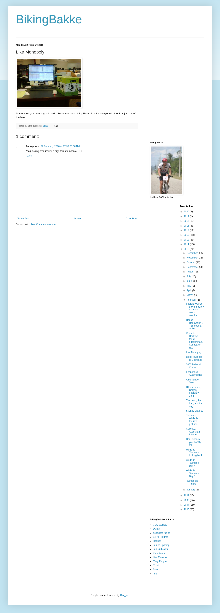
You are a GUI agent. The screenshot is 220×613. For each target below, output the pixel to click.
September (193, 267)
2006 (187, 509)
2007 (187, 504)
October (191, 262)
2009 (187, 495)
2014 (187, 230)
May (189, 285)
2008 (187, 500)
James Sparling (161, 545)
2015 (187, 225)
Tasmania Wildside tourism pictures (192, 420)
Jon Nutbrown (160, 549)
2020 (187, 211)
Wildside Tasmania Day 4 (192, 463)
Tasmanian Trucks (192, 482)
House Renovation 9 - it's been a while (194, 324)
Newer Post (23, 218)
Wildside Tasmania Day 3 (192, 473)
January (191, 489)
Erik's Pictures (160, 537)
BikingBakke (49, 19)
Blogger (124, 595)
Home (77, 218)
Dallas (156, 528)
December (192, 253)
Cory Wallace (160, 524)
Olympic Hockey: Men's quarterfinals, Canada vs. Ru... (194, 340)
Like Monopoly (193, 352)
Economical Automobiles (194, 373)
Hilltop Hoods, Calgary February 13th (193, 391)
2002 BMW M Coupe (193, 366)
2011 (187, 244)
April (189, 290)
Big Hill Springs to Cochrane (194, 358)
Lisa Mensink (160, 557)
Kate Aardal (159, 553)
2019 (187, 216)
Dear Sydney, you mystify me (193, 442)
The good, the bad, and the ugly (194, 403)
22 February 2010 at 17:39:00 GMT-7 (60, 146)
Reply (29, 156)
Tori (155, 573)
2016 (187, 221)
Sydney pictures (194, 410)
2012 (187, 239)
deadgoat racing (161, 533)
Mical (156, 565)
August (191, 271)
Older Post (131, 218)
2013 (187, 235)
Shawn (156, 569)
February (192, 299)
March (190, 295)
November (192, 257)
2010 (187, 249)
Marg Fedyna (160, 561)
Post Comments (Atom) (43, 224)
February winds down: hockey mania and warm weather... (195, 309)
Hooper (157, 541)
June (189, 281)
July (189, 276)
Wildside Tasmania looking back (194, 452)
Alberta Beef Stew (192, 381)
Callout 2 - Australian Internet (193, 431)
